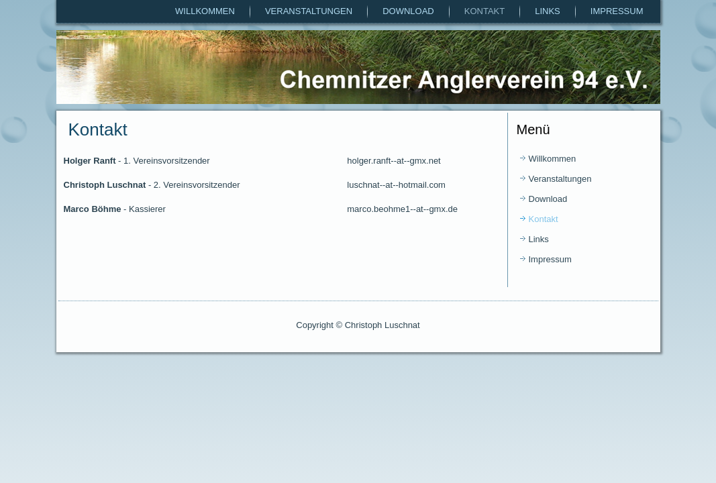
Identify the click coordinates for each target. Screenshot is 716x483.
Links (547, 11)
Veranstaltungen (308, 11)
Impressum (617, 11)
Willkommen (205, 11)
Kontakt (484, 11)
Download (408, 11)
